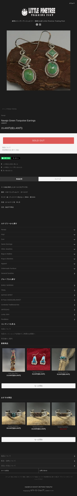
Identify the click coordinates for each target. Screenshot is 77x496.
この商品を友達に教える (9, 164)
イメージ (58, 179)
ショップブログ (38, 479)
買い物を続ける (6, 170)
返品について (6, 147)
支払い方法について (16, 476)
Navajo (9, 109)
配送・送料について (28, 476)
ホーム (4, 109)
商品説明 (19, 179)
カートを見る (5, 470)
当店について (6, 329)
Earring (14, 109)
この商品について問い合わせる (11, 167)
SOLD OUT (38, 140)
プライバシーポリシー (65, 476)
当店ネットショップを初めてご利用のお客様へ (18, 334)
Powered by (38, 490)
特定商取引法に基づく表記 (10, 150)
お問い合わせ (43, 470)
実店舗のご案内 (6, 339)
